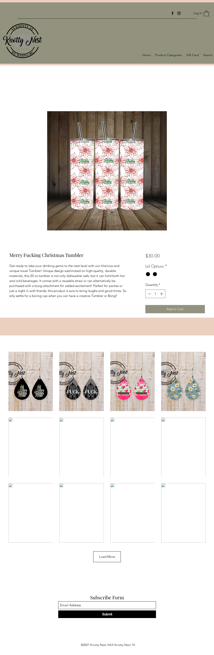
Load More (107, 557)
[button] (206, 13)
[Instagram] (179, 13)
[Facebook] (172, 13)
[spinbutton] (155, 294)
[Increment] (162, 294)
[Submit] (107, 614)
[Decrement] (149, 294)
